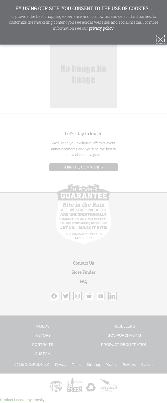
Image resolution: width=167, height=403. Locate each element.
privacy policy (101, 28)
